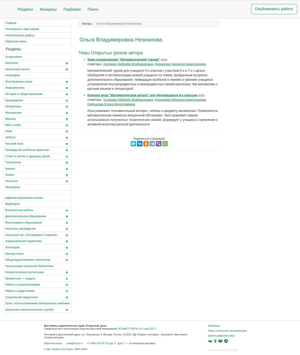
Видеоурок (12, 203)
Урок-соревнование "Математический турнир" (123, 59)
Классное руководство (37, 229)
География (12, 75)
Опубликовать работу (274, 9)
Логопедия (37, 247)
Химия (37, 175)
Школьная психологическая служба (37, 310)
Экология (37, 181)
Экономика (12, 187)
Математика (37, 113)
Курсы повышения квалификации (227, 330)
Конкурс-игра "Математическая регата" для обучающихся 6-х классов (142, 95)
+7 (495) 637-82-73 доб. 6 (101, 343)
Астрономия (13, 56)
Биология (37, 63)
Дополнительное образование (37, 216)
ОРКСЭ (37, 138)
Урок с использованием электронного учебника (37, 303)
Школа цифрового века (221, 335)
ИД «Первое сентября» (60, 349)
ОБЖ (37, 131)
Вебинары (214, 325)
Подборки (72, 9)
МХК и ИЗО (37, 125)
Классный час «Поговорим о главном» (37, 235)
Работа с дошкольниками (37, 285)
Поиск (93, 9)
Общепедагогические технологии (37, 260)
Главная (10, 23)
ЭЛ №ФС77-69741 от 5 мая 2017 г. (137, 328)
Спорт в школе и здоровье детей (37, 156)
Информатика (37, 88)
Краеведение (37, 100)
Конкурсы (48, 9)
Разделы (25, 9)
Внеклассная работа (37, 210)
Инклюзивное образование (37, 223)
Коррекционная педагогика (37, 241)
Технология (37, 162)
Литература (37, 106)
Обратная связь (16, 41)
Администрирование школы (24, 197)
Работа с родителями (37, 291)
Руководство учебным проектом (37, 150)
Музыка (37, 119)
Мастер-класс (37, 254)
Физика (37, 169)
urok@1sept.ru (74, 343)
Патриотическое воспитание (37, 272)
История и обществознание (37, 94)
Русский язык (37, 144)
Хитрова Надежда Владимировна (128, 64)
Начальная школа (37, 69)
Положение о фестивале (22, 29)
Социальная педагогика (37, 297)
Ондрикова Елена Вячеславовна (111, 104)
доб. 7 (121, 343)
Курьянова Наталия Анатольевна (180, 64)
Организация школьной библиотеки (29, 266)
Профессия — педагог (37, 279)
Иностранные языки (37, 82)
